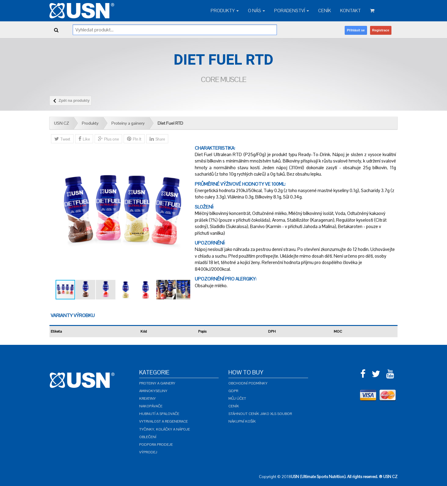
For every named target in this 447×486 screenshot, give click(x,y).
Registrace (380, 30)
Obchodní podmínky (247, 383)
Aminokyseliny (153, 390)
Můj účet (237, 398)
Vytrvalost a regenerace (163, 421)
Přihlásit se (356, 30)
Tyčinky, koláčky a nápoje (164, 429)
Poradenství (291, 10)
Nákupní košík (242, 421)
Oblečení (147, 436)
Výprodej (148, 452)
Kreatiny (147, 398)
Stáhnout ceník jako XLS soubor (260, 413)
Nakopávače (150, 406)
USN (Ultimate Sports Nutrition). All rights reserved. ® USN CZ (344, 476)
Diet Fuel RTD (170, 123)
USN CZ (61, 123)
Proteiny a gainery (128, 123)
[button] (185, 212)
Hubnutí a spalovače (159, 413)
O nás (256, 10)
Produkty (225, 10)
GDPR (233, 390)
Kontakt (350, 10)
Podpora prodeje (156, 444)
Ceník (324, 10)
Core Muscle (223, 79)
